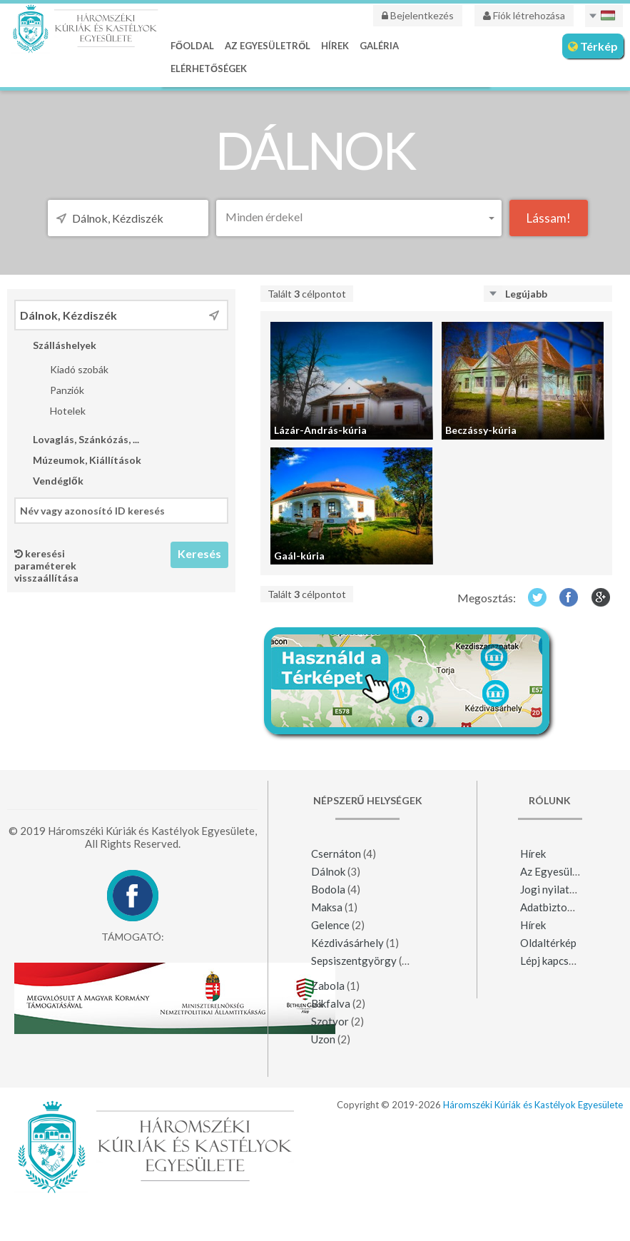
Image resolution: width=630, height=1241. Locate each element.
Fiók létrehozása (524, 15)
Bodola (329, 889)
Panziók (57, 390)
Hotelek (58, 411)
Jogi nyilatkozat (558, 889)
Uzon (323, 1039)
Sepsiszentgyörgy (354, 960)
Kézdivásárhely (347, 942)
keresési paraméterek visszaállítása (46, 565)
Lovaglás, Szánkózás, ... (76, 439)
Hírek (335, 45)
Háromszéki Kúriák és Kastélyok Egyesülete (533, 1104)
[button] (359, 217)
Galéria (379, 45)
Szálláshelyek (55, 345)
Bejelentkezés (418, 15)
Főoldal (192, 45)
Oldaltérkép (548, 942)
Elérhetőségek (209, 68)
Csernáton (336, 853)
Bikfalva (330, 1003)
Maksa (326, 907)
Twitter (537, 597)
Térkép (593, 46)
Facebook (569, 597)
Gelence (330, 924)
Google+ (601, 597)
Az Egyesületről (267, 45)
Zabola (328, 985)
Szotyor (330, 1021)
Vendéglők (48, 481)
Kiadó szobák (69, 369)
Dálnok (328, 871)
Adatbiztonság (555, 907)
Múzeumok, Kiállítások (77, 460)
